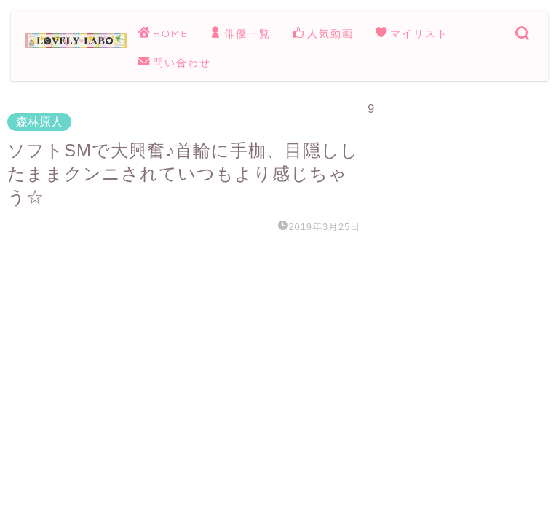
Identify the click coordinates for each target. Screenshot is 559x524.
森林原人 (39, 122)
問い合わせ (174, 63)
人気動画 (323, 34)
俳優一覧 (240, 34)
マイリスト (412, 34)
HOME (163, 34)
